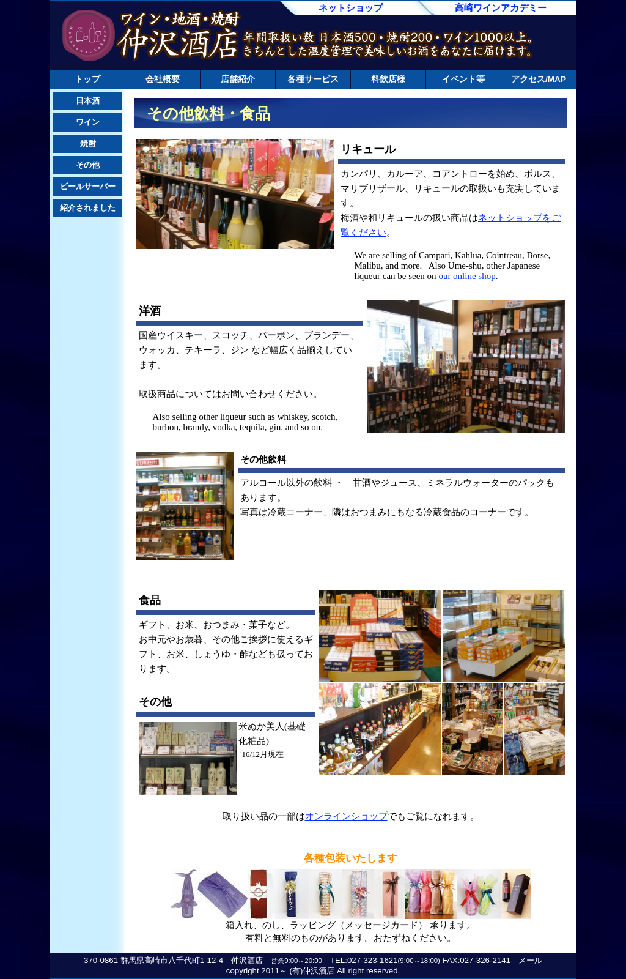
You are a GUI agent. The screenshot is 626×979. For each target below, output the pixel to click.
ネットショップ (351, 8)
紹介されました (88, 207)
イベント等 (463, 79)
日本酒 (88, 100)
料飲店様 (388, 79)
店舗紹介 (238, 79)
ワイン (88, 122)
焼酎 (88, 143)
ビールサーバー (88, 186)
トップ (87, 79)
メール (530, 960)
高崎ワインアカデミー (501, 8)
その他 (88, 164)
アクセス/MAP (538, 79)
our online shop (466, 276)
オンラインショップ (346, 816)
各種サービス (313, 79)
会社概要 (162, 79)
